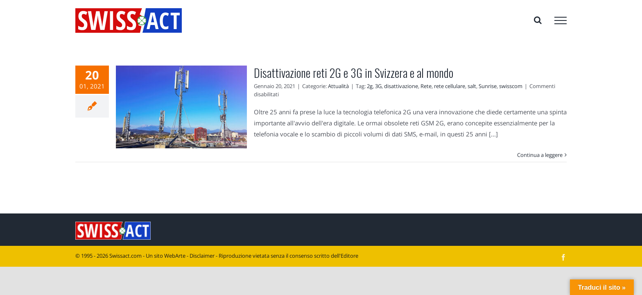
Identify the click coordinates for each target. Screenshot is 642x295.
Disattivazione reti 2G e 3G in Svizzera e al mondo (353, 72)
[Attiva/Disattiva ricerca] (538, 20)
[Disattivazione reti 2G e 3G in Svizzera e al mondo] (181, 107)
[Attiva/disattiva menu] (560, 20)
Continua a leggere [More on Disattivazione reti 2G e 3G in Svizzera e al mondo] (540, 155)
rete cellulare (449, 86)
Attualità (338, 86)
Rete (426, 86)
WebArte (174, 255)
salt (472, 86)
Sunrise (488, 86)
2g (370, 86)
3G (378, 86)
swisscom (510, 86)
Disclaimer (202, 255)
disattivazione (401, 86)
